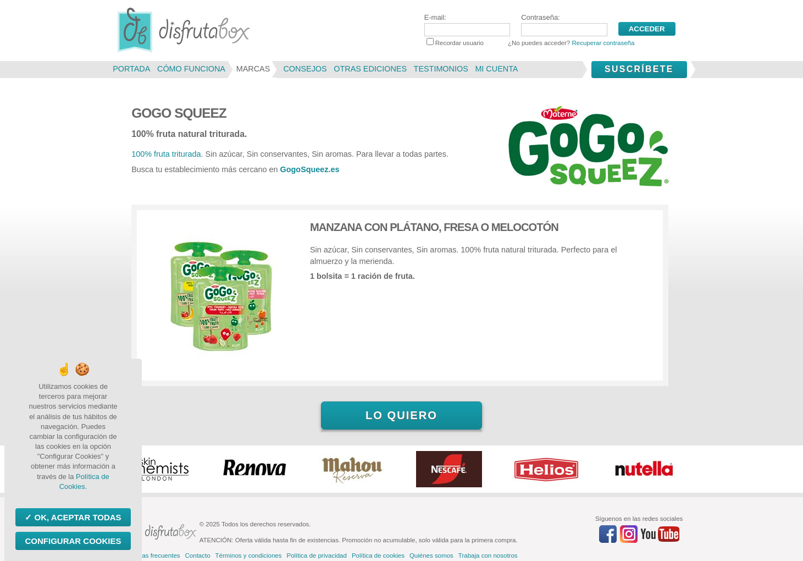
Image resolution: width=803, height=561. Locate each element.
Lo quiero (401, 415)
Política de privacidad (316, 555)
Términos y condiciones (248, 555)
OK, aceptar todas (76, 517)
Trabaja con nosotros (488, 555)
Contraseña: (564, 24)
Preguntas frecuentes (150, 555)
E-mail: (467, 24)
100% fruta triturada (166, 154)
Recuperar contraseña (603, 43)
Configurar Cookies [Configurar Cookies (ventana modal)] (73, 541)
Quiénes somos (431, 555)
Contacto (198, 555)
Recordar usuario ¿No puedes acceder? (531, 43)
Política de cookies (378, 555)
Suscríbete (639, 69)
